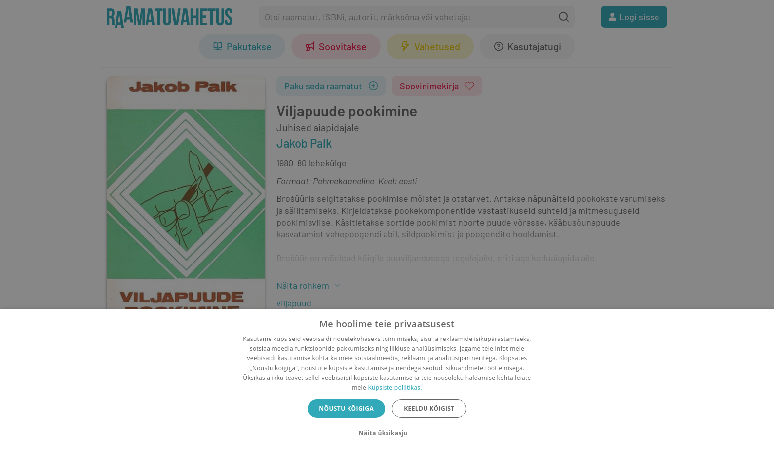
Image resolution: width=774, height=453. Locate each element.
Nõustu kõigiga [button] (346, 408)
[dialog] (387, 381)
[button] (387, 433)
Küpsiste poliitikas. (395, 387)
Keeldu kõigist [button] (429, 408)
